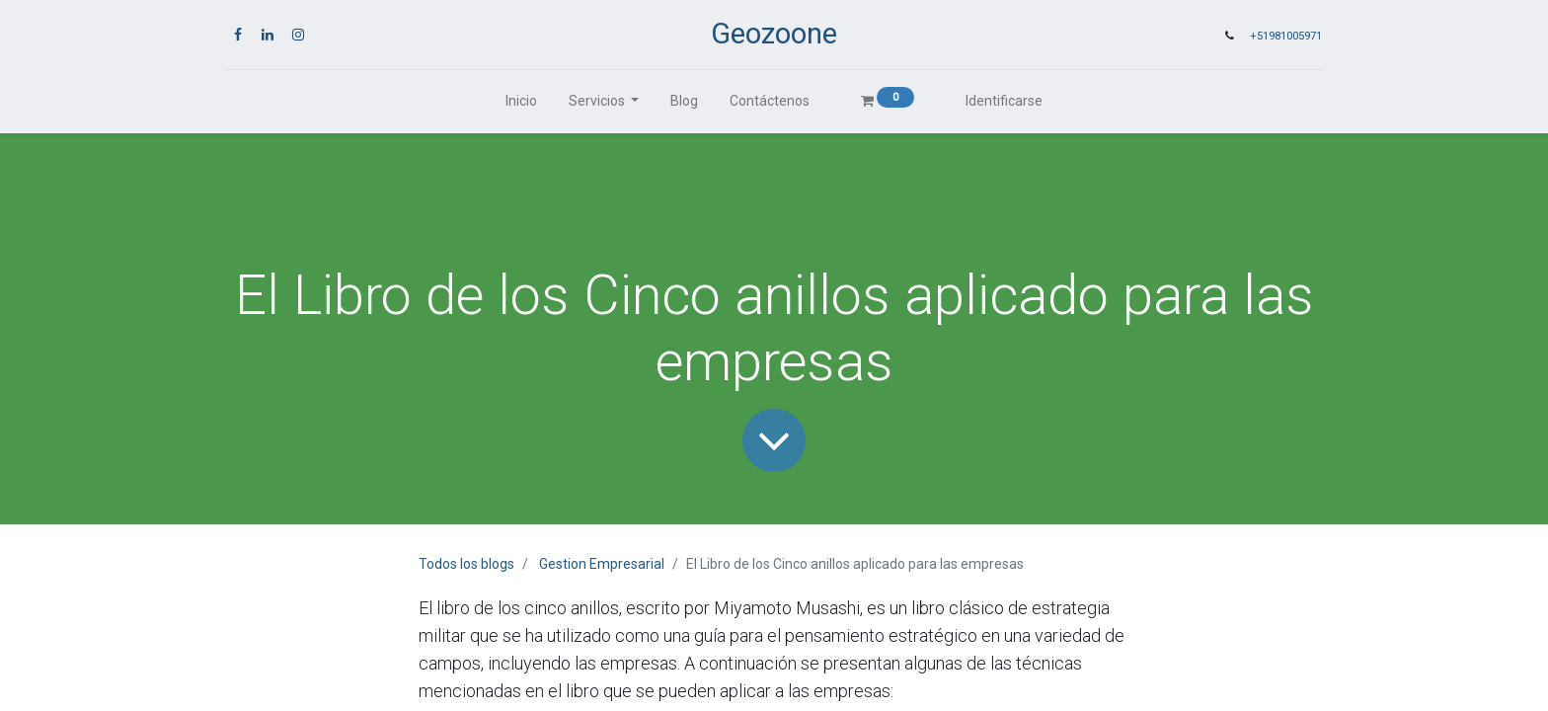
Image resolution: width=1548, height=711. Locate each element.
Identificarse (1004, 101)
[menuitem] (521, 101)
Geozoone (774, 33)
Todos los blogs (466, 564)
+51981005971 (1286, 36)
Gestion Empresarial (601, 564)
